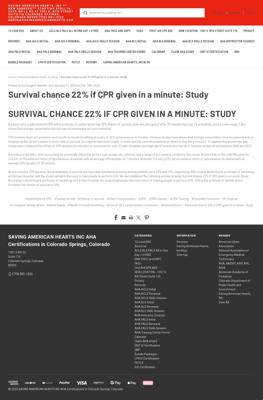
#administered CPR (38, 199)
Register (234, 12)
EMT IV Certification (214, 51)
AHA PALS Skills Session (84, 51)
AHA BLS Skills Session (198, 41)
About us (36, 30)
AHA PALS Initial (19, 51)
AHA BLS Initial (136, 41)
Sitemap (182, 254)
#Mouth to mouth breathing (86, 205)
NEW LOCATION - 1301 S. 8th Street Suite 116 (208, 30)
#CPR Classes (158, 199)
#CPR (142, 199)
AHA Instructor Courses (237, 41)
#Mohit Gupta (56, 205)
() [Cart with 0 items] (251, 12)
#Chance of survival (91, 199)
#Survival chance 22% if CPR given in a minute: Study (219, 205)
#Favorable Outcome (205, 199)
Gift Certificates (145, 367)
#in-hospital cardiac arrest (27, 205)
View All (224, 302)
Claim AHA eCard (182, 51)
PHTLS (76, 62)
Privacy (248, 30)
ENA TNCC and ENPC (117, 30)
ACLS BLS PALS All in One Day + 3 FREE (74, 30)
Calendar (158, 51)
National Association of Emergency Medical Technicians (234, 255)
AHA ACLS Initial (37, 41)
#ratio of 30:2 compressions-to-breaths (132, 205)
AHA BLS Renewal (164, 41)
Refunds (14, 41)
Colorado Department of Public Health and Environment (234, 285)
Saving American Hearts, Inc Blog (126, 62)
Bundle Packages (20, 62)
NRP (237, 51)
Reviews (91, 62)
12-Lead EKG (16, 30)
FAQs (140, 30)
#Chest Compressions (121, 199)
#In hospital (229, 199)
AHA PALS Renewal (49, 51)
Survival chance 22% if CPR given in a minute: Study (108, 94)
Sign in (221, 12)
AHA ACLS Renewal (67, 41)
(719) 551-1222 (22, 274)
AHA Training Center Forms (126, 51)
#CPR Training (179, 199)
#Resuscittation (171, 205)
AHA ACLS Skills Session (103, 41)
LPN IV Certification (52, 62)
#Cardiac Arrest (64, 199)
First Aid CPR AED (161, 30)
